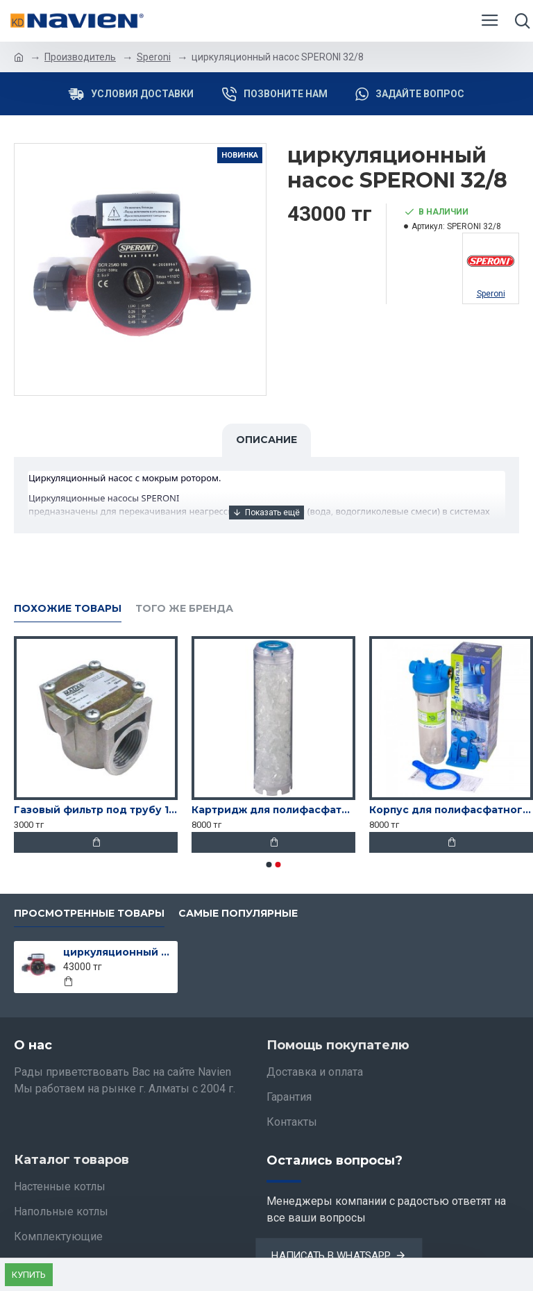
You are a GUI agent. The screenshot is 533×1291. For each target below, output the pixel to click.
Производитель (80, 57)
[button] (269, 864)
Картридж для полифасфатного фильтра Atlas (273, 809)
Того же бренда (184, 609)
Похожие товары (67, 609)
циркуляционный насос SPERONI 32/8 (118, 952)
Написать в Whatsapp (330, 1255)
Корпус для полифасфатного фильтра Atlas (451, 809)
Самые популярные (238, 913)
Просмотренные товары (89, 913)
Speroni (154, 57)
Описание (266, 439)
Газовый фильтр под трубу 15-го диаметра (96, 809)
